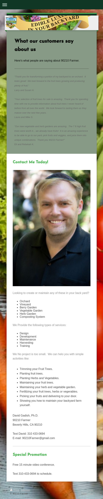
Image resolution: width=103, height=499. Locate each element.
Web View (87, 493)
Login (90, 490)
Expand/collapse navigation (51, 4)
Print (15, 490)
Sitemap (25, 490)
